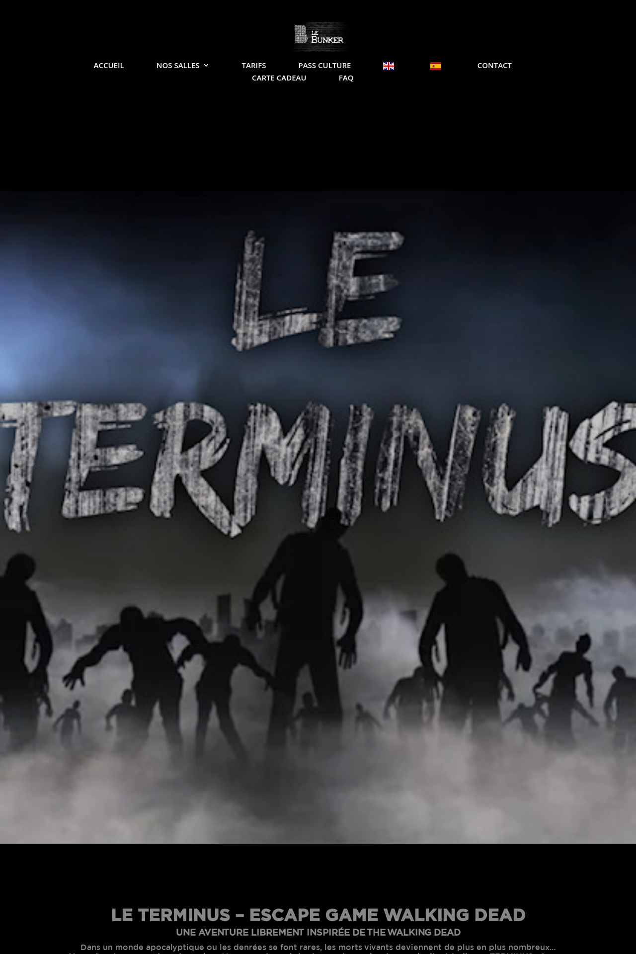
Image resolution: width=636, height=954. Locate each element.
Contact (494, 66)
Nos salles (178, 66)
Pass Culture (324, 66)
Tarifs (254, 66)
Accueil (108, 66)
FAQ (346, 78)
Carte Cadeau (279, 78)
